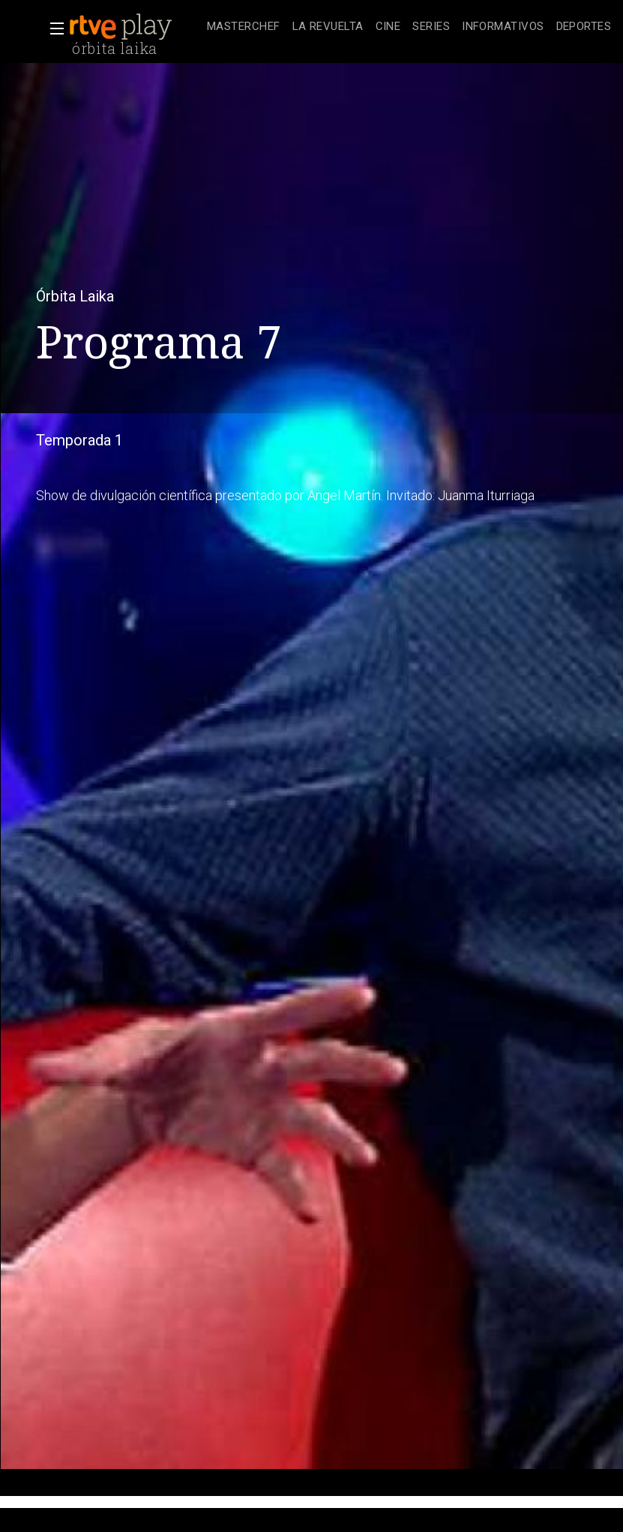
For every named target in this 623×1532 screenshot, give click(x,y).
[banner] (135, 27)
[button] (52, 28)
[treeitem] (243, 27)
